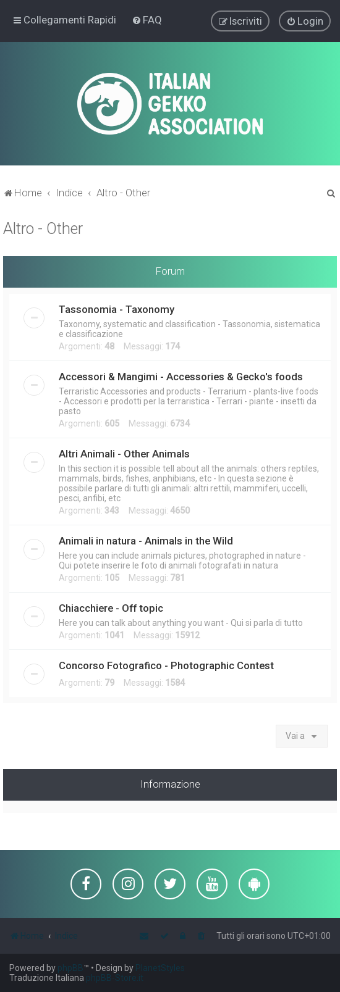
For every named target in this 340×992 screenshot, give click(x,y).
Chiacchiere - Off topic (111, 607)
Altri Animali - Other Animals (124, 453)
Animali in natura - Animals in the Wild (146, 540)
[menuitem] (147, 19)
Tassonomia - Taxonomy (116, 308)
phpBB (70, 968)
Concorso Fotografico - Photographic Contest (166, 665)
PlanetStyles (160, 968)
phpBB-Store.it (114, 978)
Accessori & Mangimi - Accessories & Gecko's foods (181, 376)
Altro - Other (43, 228)
